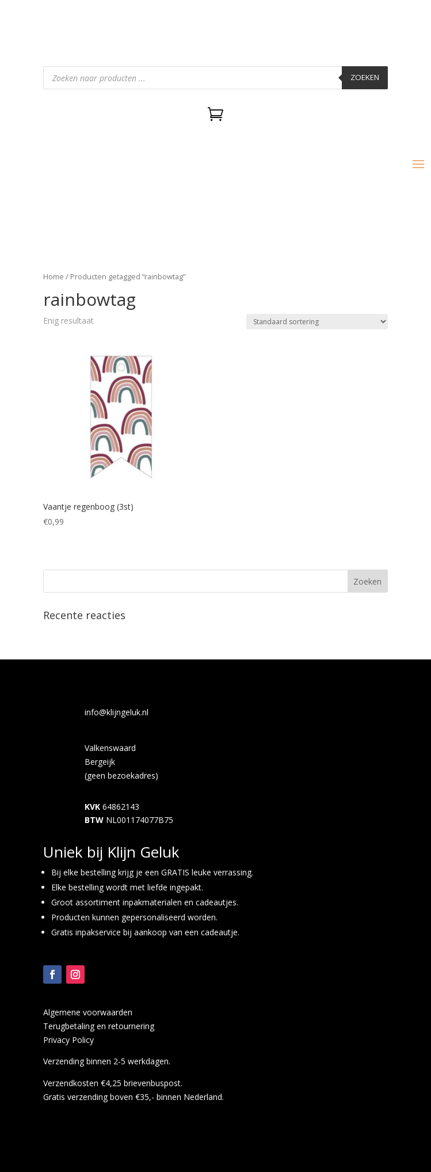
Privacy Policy (68, 1039)
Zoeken (364, 77)
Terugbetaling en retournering (98, 1026)
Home (53, 276)
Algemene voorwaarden (87, 1012)
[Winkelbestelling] (317, 321)
